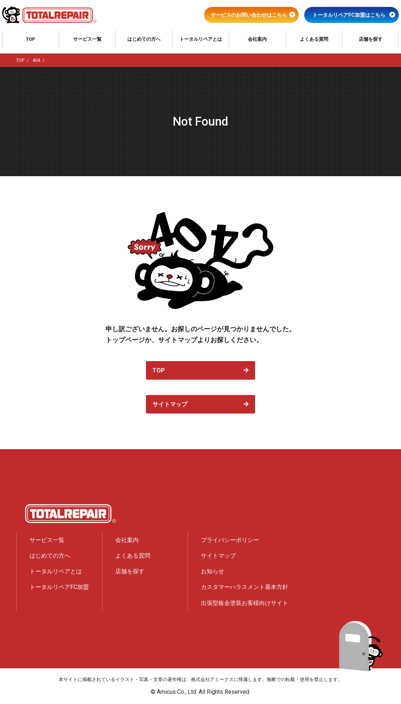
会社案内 (257, 39)
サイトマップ (169, 404)
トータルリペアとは (200, 39)
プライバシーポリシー (230, 540)
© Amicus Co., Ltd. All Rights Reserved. (200, 691)
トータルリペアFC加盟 (59, 587)
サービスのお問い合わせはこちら (249, 15)
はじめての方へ (143, 39)
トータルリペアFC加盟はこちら (349, 15)
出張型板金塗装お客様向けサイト (244, 603)
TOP (30, 39)
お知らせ (212, 571)
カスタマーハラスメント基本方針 (244, 587)
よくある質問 (314, 39)
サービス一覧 (87, 39)
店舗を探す (370, 39)
